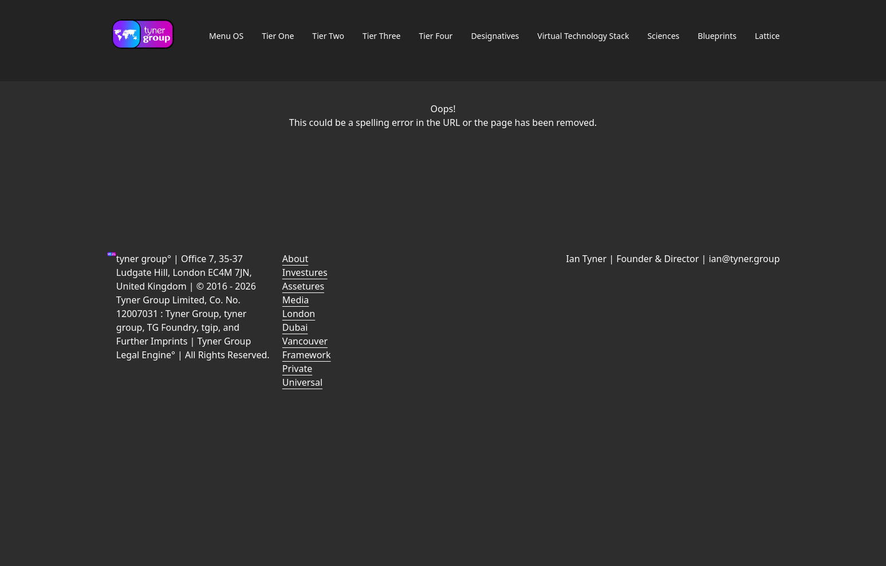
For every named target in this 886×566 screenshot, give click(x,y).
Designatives (495, 35)
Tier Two (328, 35)
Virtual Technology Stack (583, 35)
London (298, 313)
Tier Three (381, 35)
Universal (302, 382)
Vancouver (305, 341)
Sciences (663, 35)
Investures (305, 272)
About (295, 258)
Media (295, 300)
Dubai (295, 327)
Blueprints (717, 35)
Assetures (303, 286)
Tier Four (436, 35)
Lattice (767, 35)
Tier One (278, 35)
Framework (306, 355)
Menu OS (226, 35)
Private (297, 368)
